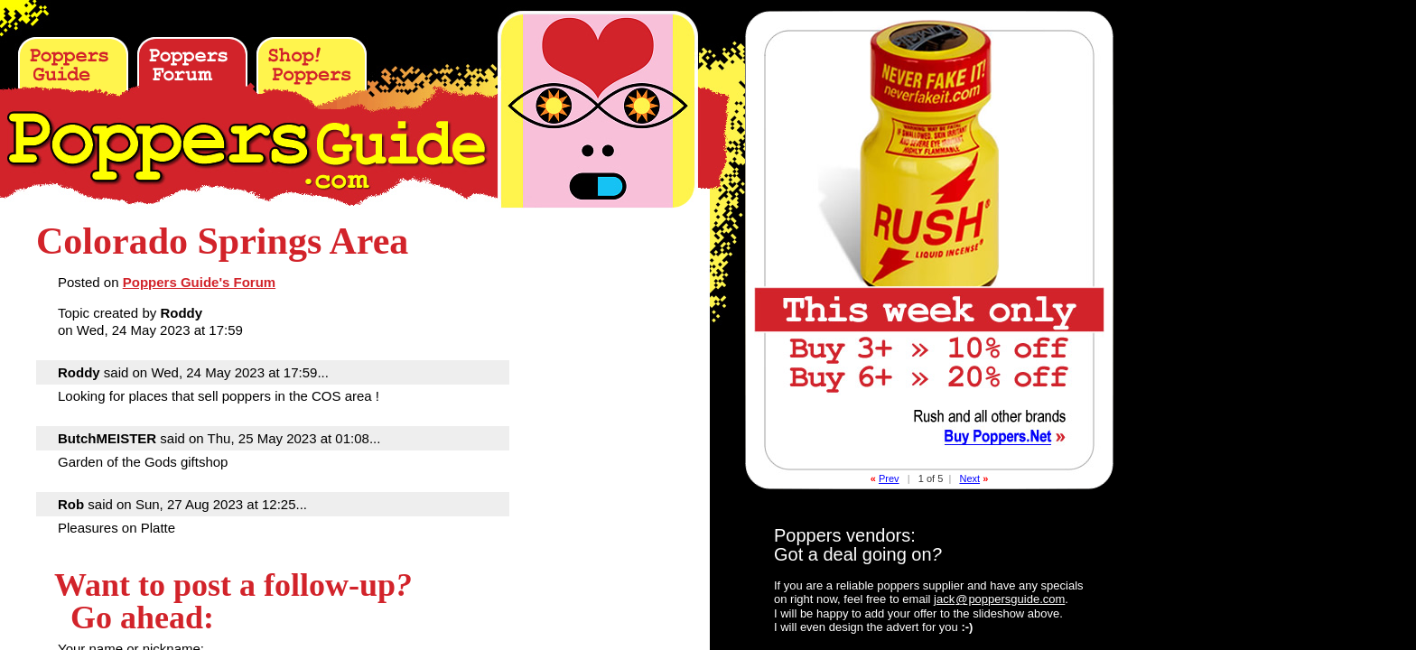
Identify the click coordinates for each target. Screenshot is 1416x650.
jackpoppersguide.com (999, 599)
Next (969, 478)
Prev (889, 478)
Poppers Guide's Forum (199, 282)
